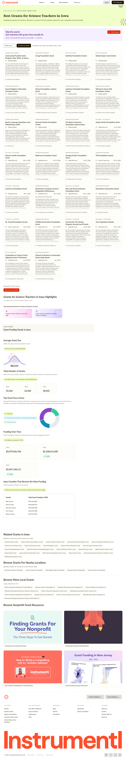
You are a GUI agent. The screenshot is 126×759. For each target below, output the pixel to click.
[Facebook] (106, 755)
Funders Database (95, 697)
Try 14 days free (117, 2)
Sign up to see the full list (11, 290)
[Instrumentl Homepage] (10, 2)
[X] (111, 755)
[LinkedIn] (120, 755)
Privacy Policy (31, 755)
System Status (49, 755)
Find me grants (113, 32)
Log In (106, 2)
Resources (78, 2)
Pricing (52, 2)
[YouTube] (115, 755)
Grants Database (64, 2)
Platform (42, 2)
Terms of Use (40, 755)
